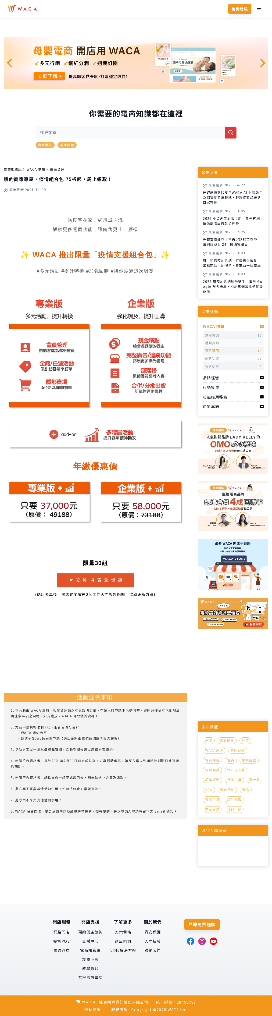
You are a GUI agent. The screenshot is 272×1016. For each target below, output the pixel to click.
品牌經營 (212, 779)
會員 (230, 760)
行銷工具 (234, 779)
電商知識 (212, 769)
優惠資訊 (57, 169)
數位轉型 (227, 740)
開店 (245, 740)
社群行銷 (234, 809)
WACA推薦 (236, 769)
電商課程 (67, 144)
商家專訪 (45, 144)
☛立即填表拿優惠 (97, 580)
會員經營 (249, 760)
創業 (208, 740)
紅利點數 (234, 799)
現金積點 (227, 789)
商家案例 (237, 750)
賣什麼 (254, 779)
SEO (209, 789)
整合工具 (212, 799)
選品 (245, 789)
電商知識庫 (13, 169)
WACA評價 (214, 750)
